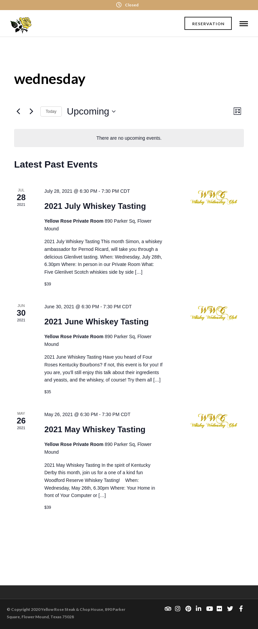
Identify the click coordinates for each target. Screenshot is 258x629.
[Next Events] (31, 111)
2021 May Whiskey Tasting (94, 429)
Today (51, 111)
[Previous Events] (18, 111)
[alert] (129, 138)
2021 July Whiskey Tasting (95, 206)
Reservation (208, 23)
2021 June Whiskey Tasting (96, 321)
